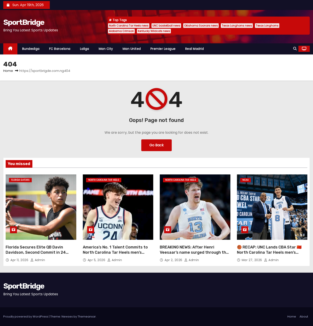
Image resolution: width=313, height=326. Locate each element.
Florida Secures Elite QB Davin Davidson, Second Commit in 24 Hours (36, 252)
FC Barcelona (59, 49)
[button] (295, 48)
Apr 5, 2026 (97, 260)
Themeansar (87, 316)
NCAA (245, 180)
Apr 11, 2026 (19, 260)
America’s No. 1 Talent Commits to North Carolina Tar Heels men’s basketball (115, 252)
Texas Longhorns (267, 25)
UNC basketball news (166, 25)
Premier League (163, 49)
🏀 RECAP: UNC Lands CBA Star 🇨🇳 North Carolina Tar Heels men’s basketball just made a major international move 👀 (269, 255)
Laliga (84, 49)
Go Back (156, 145)
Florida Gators (20, 180)
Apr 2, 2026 (174, 260)
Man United (132, 49)
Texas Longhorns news (237, 25)
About (304, 316)
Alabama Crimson (121, 31)
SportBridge (23, 22)
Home (8, 70)
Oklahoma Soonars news (201, 25)
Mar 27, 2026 (252, 260)
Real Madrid (194, 49)
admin (37, 260)
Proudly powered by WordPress (26, 316)
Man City (106, 49)
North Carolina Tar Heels (103, 180)
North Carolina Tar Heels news (128, 25)
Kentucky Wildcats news (154, 31)
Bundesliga (31, 49)
